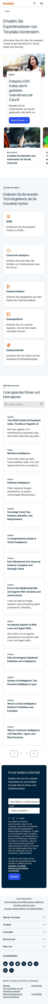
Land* (11, 806)
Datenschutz (36, 986)
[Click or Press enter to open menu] (41, 3)
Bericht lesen (17, 120)
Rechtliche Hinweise (11, 991)
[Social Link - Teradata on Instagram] (5, 970)
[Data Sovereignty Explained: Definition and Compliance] (24, 658)
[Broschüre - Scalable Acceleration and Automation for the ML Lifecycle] (22, 147)
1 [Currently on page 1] (20, 753)
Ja (13, 818)
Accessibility (36, 994)
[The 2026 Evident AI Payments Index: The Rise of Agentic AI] (24, 426)
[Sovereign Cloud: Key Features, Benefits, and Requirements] (24, 515)
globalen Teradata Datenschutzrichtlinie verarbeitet (18, 868)
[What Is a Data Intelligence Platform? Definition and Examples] (24, 706)
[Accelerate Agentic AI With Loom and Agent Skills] (24, 630)
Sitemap (6, 986)
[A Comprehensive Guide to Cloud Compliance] (24, 539)
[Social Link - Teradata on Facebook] (36, 963)
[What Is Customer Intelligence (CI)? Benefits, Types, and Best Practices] (24, 733)
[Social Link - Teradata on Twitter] (24, 963)
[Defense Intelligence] (24, 487)
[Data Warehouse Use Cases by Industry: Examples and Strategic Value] (24, 564)
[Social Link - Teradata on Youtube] (30, 963)
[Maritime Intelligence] (24, 457)
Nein (22, 818)
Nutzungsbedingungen (12, 994)
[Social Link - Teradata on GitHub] (11, 963)
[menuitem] (14, 754)
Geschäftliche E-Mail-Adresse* (25, 802)
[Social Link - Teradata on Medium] (17, 963)
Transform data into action (24, 905)
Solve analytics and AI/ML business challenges (24, 902)
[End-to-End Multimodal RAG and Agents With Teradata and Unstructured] (24, 596)
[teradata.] (8, 3)
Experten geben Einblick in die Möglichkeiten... (24, 909)
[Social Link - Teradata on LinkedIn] (5, 963)
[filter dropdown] (41, 404)
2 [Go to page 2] (27, 753)
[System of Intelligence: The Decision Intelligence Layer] (24, 681)
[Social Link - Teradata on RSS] (11, 970)
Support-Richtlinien (11, 997)
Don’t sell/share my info (13, 988)
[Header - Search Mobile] (34, 3)
